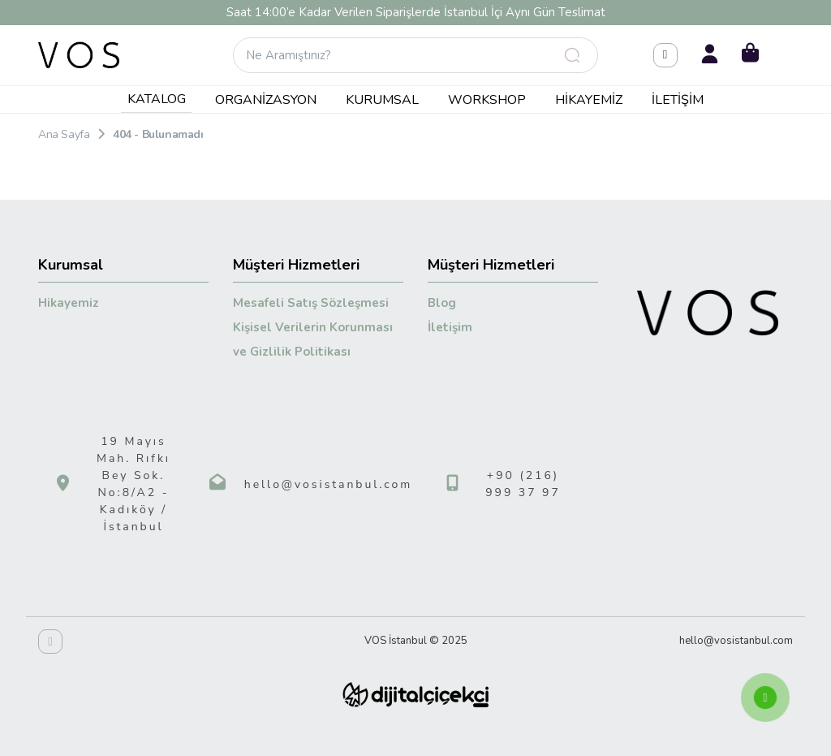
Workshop (487, 100)
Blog (442, 303)
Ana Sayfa (63, 134)
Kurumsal (382, 100)
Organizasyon (265, 100)
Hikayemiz (588, 100)
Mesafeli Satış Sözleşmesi (311, 303)
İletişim (678, 100)
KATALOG (156, 99)
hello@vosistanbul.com (328, 484)
